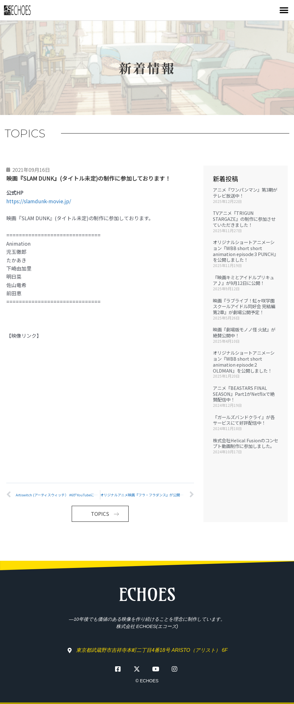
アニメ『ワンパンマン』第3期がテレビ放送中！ (245, 192)
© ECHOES (147, 680)
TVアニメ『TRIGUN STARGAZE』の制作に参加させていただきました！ (244, 219)
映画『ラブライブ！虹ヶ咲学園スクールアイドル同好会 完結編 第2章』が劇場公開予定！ (244, 306)
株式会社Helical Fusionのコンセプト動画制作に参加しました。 (245, 443)
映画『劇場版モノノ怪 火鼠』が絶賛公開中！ (244, 332)
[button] (284, 10)
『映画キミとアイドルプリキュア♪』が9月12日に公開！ (243, 280)
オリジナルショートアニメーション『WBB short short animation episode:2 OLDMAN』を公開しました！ (244, 361)
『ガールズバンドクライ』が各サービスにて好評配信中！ (244, 420)
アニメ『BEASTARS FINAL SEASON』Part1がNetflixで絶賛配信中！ (244, 394)
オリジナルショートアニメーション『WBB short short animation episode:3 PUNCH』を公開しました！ (245, 251)
